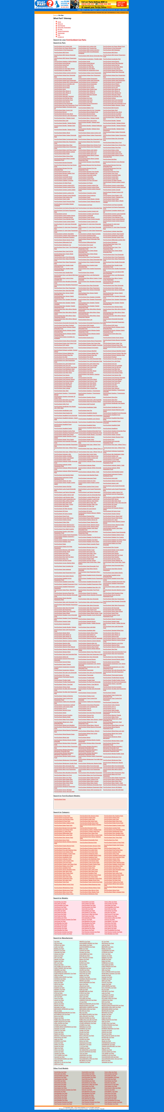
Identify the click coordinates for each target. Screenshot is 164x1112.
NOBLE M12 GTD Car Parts (62, 1019)
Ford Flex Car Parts (110, 912)
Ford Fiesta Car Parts (60, 912)
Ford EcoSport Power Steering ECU (64, 525)
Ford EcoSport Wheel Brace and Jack (113, 731)
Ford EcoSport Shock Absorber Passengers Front (111, 595)
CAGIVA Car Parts (84, 950)
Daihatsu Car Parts (107, 957)
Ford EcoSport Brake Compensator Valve (65, 139)
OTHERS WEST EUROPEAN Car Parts (65, 1027)
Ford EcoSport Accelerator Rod (111, 59)
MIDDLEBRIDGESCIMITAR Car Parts (64, 1012)
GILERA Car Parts (84, 970)
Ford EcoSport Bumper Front (62, 171)
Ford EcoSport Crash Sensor (86, 217)
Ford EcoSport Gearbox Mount (86, 397)
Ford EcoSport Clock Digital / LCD (112, 195)
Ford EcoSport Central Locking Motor (113, 185)
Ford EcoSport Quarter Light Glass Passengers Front (64, 532)
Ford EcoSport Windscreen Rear (112, 760)
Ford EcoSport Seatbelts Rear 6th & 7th (89, 587)
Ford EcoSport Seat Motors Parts (113, 866)
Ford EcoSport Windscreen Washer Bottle (90, 763)
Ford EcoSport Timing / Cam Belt (63, 684)
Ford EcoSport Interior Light (111, 483)
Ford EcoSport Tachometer (85, 670)
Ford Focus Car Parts (60, 914)
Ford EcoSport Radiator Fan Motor (88, 540)
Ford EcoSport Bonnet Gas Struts (112, 112)
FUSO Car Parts (106, 968)
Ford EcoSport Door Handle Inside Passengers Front (112, 266)
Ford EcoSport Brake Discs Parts (89, 823)
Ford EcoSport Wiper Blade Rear (63, 779)
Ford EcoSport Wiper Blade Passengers (114, 777)
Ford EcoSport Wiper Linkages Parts (114, 892)
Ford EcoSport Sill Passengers (62, 609)
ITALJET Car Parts (107, 982)
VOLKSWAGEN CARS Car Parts (88, 1058)
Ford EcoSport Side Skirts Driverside (88, 605)
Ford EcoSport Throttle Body (86, 677)
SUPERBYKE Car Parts (108, 1044)
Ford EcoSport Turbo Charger (111, 705)
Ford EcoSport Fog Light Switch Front (64, 363)
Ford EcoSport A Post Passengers (63, 50)
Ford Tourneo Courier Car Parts (113, 932)
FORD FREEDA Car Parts (109, 966)
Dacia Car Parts (58, 955)
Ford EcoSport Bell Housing (111, 108)
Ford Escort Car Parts (60, 907)
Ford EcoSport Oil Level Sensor (87, 508)
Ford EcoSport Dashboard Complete (113, 235)
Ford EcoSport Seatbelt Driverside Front (89, 581)
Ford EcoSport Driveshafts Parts (89, 840)
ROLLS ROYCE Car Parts (86, 1035)
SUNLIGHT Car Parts (85, 1044)
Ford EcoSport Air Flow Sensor (111, 68)
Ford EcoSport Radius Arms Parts (63, 866)
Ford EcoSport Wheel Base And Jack (113, 725)
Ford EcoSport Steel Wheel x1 (111, 633)
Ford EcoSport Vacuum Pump (62, 710)
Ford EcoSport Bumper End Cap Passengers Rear (112, 169)
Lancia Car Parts (84, 995)
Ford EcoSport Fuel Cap (110, 363)
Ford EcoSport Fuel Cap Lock (62, 365)
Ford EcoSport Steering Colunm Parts (90, 875)
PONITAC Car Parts (59, 1030)
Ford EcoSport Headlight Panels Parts (114, 855)
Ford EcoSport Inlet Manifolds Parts (90, 859)
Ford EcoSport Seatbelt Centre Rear (64, 581)
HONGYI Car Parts (84, 977)
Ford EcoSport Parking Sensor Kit (87, 519)
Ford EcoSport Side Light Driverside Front (66, 602)
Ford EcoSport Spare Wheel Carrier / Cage (90, 613)
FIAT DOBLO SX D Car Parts (62, 966)
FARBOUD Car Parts (107, 963)
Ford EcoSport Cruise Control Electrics (114, 219)
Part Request (61, 25)
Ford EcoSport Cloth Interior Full (63, 197)
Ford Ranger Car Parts (60, 926)
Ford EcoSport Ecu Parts (111, 840)
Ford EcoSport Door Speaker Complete (89, 297)
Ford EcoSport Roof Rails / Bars (87, 553)
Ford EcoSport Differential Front (63, 242)
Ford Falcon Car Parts (111, 910)
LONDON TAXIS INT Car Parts (88, 1000)
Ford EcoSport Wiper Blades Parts (89, 892)
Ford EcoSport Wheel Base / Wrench (88, 725)
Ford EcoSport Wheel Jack (61, 737)
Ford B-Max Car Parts (60, 902)
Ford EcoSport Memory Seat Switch (88, 501)
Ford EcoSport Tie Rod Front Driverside (89, 682)
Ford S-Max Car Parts (111, 926)
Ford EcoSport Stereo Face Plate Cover (89, 652)
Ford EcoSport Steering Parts (62, 875)
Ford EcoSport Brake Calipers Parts (64, 823)
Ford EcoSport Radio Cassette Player (88, 544)
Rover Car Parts (83, 1037)
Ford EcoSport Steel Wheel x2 (62, 634)
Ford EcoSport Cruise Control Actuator (89, 219)
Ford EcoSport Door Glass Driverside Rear (90, 259)
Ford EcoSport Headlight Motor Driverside (66, 422)
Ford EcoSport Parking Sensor (62, 519)
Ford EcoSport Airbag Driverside (63, 78)
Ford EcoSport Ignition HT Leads (112, 458)
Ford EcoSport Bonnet (60, 112)
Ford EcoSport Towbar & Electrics (63, 696)
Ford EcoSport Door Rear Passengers (64, 288)
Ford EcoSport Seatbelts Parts (62, 868)
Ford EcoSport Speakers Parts (88, 873)
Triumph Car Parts (59, 1053)
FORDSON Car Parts (85, 968)
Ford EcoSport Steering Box (111, 636)
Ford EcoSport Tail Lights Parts (62, 880)
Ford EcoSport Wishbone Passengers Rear (90, 787)
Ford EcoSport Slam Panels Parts (63, 873)
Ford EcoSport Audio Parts (87, 819)
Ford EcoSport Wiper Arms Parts (63, 892)
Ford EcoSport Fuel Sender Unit (63, 383)
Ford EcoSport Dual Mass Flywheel (64, 325)
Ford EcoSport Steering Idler (62, 643)
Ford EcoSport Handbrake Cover (112, 407)
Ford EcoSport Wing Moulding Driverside (65, 772)
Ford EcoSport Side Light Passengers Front (90, 602)
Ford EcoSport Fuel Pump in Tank (87, 381)
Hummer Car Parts (107, 977)
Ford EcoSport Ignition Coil (110, 456)
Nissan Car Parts (59, 1018)
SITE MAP (125, 10)
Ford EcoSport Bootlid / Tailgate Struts (64, 129)
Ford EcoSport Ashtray (109, 98)
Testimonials (61, 33)
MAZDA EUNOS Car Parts (86, 1005)
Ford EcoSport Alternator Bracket (87, 94)
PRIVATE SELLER (101, 12)
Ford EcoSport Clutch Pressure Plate (64, 201)
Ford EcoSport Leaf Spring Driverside (64, 492)
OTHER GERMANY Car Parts (87, 1023)
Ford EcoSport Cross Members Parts (114, 829)
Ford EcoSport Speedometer (62, 624)
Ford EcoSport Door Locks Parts (63, 835)
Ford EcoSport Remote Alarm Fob (87, 547)
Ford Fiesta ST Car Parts (89, 912)
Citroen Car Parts (59, 954)
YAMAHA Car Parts (84, 1062)
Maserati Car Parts (107, 1003)
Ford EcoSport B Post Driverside (63, 103)
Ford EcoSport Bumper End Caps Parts (65, 828)
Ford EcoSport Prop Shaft (110, 526)
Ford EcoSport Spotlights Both (86, 630)
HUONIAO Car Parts (60, 979)
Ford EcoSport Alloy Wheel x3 (111, 91)
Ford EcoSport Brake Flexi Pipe (112, 147)
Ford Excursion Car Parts (89, 907)
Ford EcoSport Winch (84, 737)
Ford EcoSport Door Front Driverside (113, 254)
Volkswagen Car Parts (85, 1057)
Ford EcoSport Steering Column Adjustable (90, 638)
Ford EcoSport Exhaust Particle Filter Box (114, 353)
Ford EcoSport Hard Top (85, 410)
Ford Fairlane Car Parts (88, 910)
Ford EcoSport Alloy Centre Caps (87, 89)
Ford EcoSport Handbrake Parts (63, 855)
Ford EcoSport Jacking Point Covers (88, 486)
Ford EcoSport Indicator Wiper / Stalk (88, 472)
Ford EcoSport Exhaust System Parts (90, 848)
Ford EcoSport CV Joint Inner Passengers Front (111, 224)
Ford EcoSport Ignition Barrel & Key (88, 456)
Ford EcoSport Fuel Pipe (85, 377)
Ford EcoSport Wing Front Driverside (88, 766)
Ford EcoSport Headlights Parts (63, 857)
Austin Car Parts (58, 947)
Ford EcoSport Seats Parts (87, 868)
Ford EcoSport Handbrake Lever (63, 410)
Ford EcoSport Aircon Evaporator (87, 84)
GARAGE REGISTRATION (89, 12)
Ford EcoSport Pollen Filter (61, 522)
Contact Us (61, 37)
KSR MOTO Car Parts (108, 991)
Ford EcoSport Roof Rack (61, 553)
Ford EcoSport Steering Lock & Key (113, 643)
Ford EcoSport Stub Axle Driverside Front (114, 652)
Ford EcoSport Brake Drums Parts (113, 823)
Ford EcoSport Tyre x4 (109, 708)
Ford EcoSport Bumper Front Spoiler (88, 171)
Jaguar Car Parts (106, 984)
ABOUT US (85, 10)
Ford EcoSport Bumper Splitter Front (64, 173)
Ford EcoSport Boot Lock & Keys (87, 120)
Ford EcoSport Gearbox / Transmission (89, 391)
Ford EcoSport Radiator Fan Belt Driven (89, 537)
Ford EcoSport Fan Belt (60, 357)
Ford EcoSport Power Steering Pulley (113, 525)
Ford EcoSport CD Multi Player (62, 183)
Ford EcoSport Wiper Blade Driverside (89, 777)
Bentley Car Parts (59, 948)
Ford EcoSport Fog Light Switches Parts (65, 850)
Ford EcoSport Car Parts (76, 40)
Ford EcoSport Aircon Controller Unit (64, 84)
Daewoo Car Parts (107, 955)
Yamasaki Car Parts (107, 1062)
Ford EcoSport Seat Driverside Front (88, 566)
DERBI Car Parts (106, 959)
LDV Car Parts (58, 996)
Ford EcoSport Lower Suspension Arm (65, 499)
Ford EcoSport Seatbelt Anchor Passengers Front (62, 579)
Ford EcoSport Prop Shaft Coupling (64, 529)
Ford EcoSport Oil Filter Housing (63, 508)
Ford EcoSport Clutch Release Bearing (89, 201)
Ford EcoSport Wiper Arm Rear (63, 777)
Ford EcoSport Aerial (84, 61)
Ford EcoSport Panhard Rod (86, 516)
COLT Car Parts (106, 954)
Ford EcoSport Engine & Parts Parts (114, 842)
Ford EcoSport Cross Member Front (113, 217)
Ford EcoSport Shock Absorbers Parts (64, 869)
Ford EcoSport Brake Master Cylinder (64, 152)
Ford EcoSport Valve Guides (111, 710)
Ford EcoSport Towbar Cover (86, 696)
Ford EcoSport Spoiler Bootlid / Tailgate (65, 627)
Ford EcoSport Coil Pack (85, 205)
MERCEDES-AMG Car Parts (87, 1009)
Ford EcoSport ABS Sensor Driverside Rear (90, 55)
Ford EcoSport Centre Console (111, 189)
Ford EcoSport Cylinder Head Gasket (113, 234)
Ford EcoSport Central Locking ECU (64, 185)
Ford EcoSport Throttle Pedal (86, 680)
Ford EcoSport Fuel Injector (62, 375)
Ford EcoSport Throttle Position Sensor (114, 680)
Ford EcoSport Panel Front (61, 516)
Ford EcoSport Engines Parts (62, 848)
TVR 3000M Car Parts (108, 1053)
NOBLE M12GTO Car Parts (109, 1019)
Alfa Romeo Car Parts (108, 943)
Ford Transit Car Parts (88, 933)
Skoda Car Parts (106, 1041)
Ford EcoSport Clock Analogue (87, 195)
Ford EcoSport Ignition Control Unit (88, 458)
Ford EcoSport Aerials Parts (87, 817)
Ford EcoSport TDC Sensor (62, 675)
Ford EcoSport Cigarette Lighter (87, 193)
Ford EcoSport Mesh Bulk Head (112, 501)
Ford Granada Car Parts (88, 917)
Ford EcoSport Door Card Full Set (63, 251)
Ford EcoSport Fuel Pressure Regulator (114, 377)
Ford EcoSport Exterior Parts (112, 848)
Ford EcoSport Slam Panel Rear (112, 609)
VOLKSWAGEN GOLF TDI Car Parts (112, 1058)
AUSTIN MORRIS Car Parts (87, 947)
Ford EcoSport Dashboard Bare (87, 235)
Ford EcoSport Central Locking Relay (88, 187)
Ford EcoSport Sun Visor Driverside (88, 657)
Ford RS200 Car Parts (88, 926)
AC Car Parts (105, 941)
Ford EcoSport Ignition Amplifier (63, 456)
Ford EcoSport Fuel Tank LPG (111, 383)
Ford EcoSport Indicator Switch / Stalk (113, 465)
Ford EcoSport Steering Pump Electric (89, 645)
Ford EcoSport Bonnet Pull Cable (87, 115)
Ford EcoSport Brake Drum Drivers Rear (114, 145)
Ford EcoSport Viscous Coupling (63, 715)
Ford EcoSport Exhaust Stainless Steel (114, 355)
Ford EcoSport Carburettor (85, 177)
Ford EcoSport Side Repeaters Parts (114, 869)
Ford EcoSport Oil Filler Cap (86, 506)
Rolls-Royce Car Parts (60, 1037)
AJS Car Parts (58, 943)
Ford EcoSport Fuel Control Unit (87, 367)
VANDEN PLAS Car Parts (109, 1055)
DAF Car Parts (58, 957)
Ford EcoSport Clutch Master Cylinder (89, 199)
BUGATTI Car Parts (59, 950)
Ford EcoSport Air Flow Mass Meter (113, 67)
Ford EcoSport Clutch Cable (62, 199)
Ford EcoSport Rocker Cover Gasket (113, 550)
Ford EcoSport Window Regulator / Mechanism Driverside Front (88, 747)
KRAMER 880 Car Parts (86, 991)
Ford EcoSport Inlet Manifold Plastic (88, 475)
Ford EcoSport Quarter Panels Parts (90, 864)
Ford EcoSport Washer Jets (86, 717)
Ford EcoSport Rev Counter (111, 547)
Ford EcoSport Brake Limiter (111, 150)
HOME (79, 10)
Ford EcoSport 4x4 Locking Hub (63, 46)
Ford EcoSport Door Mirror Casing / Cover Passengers (113, 279)
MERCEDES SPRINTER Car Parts (64, 1009)
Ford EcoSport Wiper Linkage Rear (113, 779)
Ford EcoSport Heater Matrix (86, 437)
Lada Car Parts (106, 993)
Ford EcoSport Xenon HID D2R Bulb (113, 790)
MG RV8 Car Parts (84, 1011)
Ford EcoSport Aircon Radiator (111, 85)
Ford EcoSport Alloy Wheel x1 (62, 91)
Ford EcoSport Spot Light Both (86, 627)
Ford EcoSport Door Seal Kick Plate (64, 290)
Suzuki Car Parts (59, 1046)
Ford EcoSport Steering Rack (111, 645)
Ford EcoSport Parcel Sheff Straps (63, 518)
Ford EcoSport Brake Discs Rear (63, 145)
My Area (60, 29)
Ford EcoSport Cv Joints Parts (62, 831)
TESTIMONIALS (111, 12)
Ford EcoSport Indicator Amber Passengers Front (111, 462)
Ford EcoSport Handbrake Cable (87, 407)
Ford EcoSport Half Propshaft (86, 404)
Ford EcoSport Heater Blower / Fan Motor (90, 434)
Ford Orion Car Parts (110, 923)
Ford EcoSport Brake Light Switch (87, 150)
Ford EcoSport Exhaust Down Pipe (112, 345)
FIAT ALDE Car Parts (107, 964)
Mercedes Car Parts (59, 1007)
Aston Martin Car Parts (85, 945)
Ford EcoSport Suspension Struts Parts (91, 878)
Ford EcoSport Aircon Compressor (88, 82)
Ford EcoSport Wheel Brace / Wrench (88, 731)
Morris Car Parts (58, 1016)
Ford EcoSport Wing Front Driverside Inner (66, 767)
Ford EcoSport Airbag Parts (111, 817)
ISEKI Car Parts (106, 980)
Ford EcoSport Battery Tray (86, 108)
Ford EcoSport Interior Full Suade (112, 481)
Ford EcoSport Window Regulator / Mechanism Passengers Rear (88, 753)
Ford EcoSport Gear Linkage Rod (87, 388)
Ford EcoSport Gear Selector (111, 388)
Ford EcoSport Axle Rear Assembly (113, 101)
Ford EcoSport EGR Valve (110, 325)
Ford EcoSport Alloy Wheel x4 (62, 93)
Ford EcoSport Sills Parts (111, 871)
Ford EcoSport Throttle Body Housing (113, 677)
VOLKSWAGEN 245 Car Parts (110, 1057)
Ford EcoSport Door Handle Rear (63, 272)
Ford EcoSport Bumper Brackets (63, 162)
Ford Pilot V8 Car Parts (60, 925)
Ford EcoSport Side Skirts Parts (63, 871)
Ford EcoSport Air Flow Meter (86, 68)
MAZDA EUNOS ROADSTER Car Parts (113, 1005)
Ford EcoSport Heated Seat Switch (64, 434)
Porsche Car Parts (107, 1030)
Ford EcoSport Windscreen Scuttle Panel (65, 763)
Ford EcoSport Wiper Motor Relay (63, 783)
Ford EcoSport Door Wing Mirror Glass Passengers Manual (89, 316)
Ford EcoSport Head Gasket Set (63, 413)
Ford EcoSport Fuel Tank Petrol (63, 384)
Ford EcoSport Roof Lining (110, 551)
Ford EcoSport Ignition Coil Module (64, 458)
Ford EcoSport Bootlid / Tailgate (112, 120)
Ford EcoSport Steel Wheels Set (87, 636)
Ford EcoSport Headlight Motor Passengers (90, 422)
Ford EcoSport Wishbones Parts (89, 894)
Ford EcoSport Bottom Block (62, 133)
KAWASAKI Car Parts (85, 987)
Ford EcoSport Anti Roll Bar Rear (63, 98)
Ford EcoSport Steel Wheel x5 (62, 636)
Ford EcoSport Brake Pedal (61, 153)
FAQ (118, 12)
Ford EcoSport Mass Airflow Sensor (64, 501)
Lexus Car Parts (58, 998)
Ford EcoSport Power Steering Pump (64, 526)
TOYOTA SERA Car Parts (109, 1051)
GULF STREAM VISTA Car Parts (111, 971)
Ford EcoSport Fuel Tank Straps (87, 384)
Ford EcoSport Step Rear (110, 649)
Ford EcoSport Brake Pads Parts (63, 825)
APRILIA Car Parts (59, 945)
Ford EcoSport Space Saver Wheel (113, 611)
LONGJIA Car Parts (107, 1000)
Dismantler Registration (64, 27)
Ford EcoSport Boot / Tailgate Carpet (64, 118)
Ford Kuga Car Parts (60, 921)
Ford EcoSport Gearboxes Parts (89, 853)
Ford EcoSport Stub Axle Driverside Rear (65, 654)
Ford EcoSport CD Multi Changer (112, 180)
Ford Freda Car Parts (60, 916)
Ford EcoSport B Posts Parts (62, 821)
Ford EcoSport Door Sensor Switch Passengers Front (113, 293)
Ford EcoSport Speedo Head (111, 621)
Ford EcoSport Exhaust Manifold (87, 351)
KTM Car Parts (58, 993)
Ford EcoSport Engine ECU (86, 337)
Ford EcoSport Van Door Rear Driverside (89, 712)
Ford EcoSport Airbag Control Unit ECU (65, 73)
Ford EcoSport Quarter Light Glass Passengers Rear (88, 532)
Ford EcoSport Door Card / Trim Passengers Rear (112, 248)
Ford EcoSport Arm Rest (85, 98)
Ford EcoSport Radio (60, 544)
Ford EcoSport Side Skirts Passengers (114, 605)
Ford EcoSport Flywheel (110, 357)
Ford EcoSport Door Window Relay (113, 306)
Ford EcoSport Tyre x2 (60, 708)
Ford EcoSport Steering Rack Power (88, 647)
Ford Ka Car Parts (110, 919)
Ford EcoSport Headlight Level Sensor (89, 419)
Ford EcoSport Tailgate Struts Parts (90, 880)
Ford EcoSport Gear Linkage (62, 388)
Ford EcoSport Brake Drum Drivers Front (89, 145)
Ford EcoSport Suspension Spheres (64, 670)
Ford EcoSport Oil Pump (61, 511)
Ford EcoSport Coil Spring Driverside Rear (90, 208)
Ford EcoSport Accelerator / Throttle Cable (90, 59)
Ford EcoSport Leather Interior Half (64, 495)
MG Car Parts (58, 1011)
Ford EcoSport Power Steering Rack (88, 526)
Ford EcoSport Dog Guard (85, 245)
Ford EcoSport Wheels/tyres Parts (63, 888)
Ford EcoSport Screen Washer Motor (64, 563)
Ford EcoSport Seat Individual (62, 569)
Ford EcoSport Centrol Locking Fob (64, 193)
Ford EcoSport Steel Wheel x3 (86, 634)
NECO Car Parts (106, 1016)
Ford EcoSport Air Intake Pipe (62, 70)
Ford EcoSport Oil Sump (85, 511)
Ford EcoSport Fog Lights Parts (88, 850)
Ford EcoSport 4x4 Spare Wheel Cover (114, 46)
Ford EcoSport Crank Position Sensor (64, 215)
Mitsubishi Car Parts (107, 1012)
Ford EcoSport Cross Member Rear (64, 219)
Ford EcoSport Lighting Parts (112, 860)
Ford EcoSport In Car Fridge (111, 459)
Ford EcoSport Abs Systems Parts (113, 816)
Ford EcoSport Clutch (84, 197)
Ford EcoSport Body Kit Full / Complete (89, 110)
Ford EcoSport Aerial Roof (61, 65)
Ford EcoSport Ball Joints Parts (88, 821)
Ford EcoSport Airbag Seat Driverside (88, 80)
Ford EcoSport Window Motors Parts (90, 888)
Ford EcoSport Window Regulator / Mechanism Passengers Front (64, 753)
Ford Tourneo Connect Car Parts (63, 932)
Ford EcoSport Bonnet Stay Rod (112, 115)
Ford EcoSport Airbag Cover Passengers (89, 73)
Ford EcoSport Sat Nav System (87, 560)
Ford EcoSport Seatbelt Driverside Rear (114, 581)
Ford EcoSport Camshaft (61, 175)
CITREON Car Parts (107, 952)
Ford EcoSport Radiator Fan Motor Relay (114, 540)
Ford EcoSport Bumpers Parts (88, 828)
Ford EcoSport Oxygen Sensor (111, 513)
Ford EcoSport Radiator (85, 535)
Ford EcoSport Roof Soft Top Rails (88, 557)
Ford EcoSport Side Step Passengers (88, 608)
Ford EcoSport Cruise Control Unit (87, 221)
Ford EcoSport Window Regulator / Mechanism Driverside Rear (64, 750)
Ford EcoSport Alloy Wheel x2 (86, 91)
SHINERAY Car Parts (60, 1041)
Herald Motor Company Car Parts (111, 973)
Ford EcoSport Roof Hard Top (86, 551)
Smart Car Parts (58, 1042)
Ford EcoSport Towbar (109, 692)
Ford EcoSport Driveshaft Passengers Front (90, 323)
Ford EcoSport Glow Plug (110, 399)
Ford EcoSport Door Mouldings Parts (114, 835)
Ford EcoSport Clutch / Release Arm (113, 197)
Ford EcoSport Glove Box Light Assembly (89, 399)
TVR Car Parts (83, 1053)
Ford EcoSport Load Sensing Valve (64, 497)
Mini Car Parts (83, 1012)
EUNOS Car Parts (84, 963)
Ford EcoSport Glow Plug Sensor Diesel (89, 401)
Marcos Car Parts (59, 1003)
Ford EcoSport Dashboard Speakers (64, 237)
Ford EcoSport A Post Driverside (112, 48)
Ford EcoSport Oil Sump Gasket (63, 513)
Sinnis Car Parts (83, 1041)
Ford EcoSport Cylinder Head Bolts (64, 234)
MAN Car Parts (106, 1002)
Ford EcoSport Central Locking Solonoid (114, 187)
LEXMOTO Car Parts (107, 996)
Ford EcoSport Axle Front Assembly (113, 100)
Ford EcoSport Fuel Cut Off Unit (112, 367)
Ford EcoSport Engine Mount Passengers (90, 341)
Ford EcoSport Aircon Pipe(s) (111, 84)
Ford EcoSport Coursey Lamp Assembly (114, 214)
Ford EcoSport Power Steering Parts (114, 862)
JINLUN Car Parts (84, 986)
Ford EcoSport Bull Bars (110, 159)
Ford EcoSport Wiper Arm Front (63, 775)
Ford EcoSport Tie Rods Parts (112, 880)
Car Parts (57, 941)
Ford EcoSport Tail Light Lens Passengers (90, 672)
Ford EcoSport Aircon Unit (110, 87)
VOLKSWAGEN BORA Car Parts (63, 1058)
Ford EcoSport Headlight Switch (63, 428)
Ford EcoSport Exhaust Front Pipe (63, 347)
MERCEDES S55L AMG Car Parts (111, 1007)
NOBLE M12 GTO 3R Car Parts (88, 1019)
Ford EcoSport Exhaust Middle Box (64, 353)
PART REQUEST (93, 10)
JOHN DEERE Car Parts (108, 986)
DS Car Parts (83, 961)
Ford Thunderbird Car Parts (112, 930)
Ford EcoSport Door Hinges (86, 272)
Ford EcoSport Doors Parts (61, 840)
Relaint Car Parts (59, 1034)
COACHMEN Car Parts (85, 954)
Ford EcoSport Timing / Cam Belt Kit (88, 684)
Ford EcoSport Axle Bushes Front (63, 100)
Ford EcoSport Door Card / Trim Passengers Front (87, 248)
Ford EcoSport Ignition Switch (62, 459)
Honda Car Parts (106, 975)
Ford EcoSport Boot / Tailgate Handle (88, 118)
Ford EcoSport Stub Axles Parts (63, 876)
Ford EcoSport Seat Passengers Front (64, 572)
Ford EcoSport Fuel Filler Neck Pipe (64, 371)
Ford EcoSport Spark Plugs (110, 613)
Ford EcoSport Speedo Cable (62, 621)
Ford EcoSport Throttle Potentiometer (64, 682)
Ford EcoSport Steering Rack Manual (64, 647)
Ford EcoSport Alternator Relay (111, 94)
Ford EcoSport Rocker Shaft (62, 551)
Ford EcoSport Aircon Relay (62, 87)
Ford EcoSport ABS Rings (110, 52)
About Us (60, 24)
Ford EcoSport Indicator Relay (86, 465)
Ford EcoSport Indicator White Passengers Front (111, 468)
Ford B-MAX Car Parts (88, 902)
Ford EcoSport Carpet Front (86, 178)
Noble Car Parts (106, 1018)
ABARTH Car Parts (84, 941)
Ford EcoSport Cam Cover (110, 173)
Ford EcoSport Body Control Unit (63, 110)
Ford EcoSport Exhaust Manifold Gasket (114, 351)
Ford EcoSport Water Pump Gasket (64, 719)
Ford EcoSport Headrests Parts (88, 857)
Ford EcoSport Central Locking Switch (64, 189)
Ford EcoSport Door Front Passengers (89, 257)
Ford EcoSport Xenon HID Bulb (63, 790)
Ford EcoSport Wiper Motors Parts (63, 894)
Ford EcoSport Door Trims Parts (113, 837)
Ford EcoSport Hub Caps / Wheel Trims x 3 (90, 448)
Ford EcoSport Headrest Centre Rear (64, 431)
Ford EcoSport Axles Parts (111, 819)
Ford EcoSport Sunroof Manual (87, 662)
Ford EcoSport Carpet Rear (110, 178)
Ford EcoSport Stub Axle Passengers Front (90, 654)
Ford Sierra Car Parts (111, 928)
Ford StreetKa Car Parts (61, 930)
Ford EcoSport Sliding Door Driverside (64, 611)
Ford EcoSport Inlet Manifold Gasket (113, 472)
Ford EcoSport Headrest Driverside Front (89, 431)
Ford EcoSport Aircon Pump (86, 85)
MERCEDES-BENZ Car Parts (110, 1009)
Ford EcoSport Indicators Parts (62, 859)
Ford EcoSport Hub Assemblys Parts (114, 857)
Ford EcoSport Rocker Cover (86, 550)
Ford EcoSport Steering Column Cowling (65, 641)
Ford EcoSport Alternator (61, 94)
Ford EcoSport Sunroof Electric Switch (113, 659)
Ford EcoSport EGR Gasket (86, 325)
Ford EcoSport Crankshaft (85, 215)
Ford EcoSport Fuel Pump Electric (112, 379)
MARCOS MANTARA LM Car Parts (89, 1003)
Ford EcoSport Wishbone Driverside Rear (114, 785)
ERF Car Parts (58, 963)
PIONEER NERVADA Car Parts (110, 1028)
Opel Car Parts (106, 1021)
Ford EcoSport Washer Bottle (62, 717)
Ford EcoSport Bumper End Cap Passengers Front (87, 169)
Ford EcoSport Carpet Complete (63, 178)
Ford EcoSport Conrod (60, 214)
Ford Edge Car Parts (110, 905)
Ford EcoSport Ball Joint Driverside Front (114, 103)
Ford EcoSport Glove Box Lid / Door (64, 399)
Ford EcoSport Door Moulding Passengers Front (111, 282)
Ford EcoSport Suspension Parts (63, 878)
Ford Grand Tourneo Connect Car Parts (65, 919)
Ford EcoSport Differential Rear (87, 242)
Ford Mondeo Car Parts (60, 923)
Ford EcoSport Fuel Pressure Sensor (64, 379)
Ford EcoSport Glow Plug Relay (63, 401)
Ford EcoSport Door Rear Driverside (88, 285)
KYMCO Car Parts (84, 993)
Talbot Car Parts (58, 1048)
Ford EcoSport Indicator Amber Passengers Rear (62, 465)
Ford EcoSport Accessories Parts (63, 817)
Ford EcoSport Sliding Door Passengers (89, 611)
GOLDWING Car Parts (60, 971)
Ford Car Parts (83, 966)
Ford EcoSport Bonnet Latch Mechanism (65, 115)
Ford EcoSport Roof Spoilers (111, 557)
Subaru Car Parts (59, 1044)
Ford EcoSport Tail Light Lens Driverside (65, 672)
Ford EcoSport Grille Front (61, 404)
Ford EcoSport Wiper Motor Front (63, 781)
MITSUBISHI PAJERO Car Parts (88, 1014)
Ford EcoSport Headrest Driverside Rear (114, 431)
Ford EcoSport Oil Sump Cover (111, 511)
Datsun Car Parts (84, 959)
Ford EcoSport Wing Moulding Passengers (90, 772)
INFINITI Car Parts (84, 980)
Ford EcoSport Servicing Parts (112, 868)
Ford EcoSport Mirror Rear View (87, 502)
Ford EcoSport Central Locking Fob (88, 185)
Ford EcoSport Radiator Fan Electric (64, 540)
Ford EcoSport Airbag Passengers (87, 78)
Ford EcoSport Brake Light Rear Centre (65, 150)
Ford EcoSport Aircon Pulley (62, 85)
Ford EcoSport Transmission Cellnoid (64, 705)
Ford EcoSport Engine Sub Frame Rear (89, 343)
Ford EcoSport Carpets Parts (112, 828)
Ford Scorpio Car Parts (60, 928)
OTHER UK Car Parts (60, 1025)
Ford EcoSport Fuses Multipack (63, 386)
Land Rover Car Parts (108, 995)
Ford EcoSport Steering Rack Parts (114, 875)
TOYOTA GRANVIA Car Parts (87, 1051)
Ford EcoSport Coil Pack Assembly (113, 205)
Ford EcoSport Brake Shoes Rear (63, 156)
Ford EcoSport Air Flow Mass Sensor (64, 68)
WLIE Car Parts (106, 1060)
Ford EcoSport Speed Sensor (86, 619)
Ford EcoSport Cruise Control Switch (64, 221)
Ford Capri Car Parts (60, 903)
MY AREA (118, 10)
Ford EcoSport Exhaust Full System (88, 347)
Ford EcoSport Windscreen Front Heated (65, 760)
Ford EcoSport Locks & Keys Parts (89, 862)
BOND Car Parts (106, 948)
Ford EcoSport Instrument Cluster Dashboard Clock (63, 478)
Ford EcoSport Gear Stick (61, 391)
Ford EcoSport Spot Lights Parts (113, 873)
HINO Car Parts (58, 975)
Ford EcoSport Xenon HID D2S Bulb (64, 791)
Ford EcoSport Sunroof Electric (87, 659)
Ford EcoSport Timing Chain (62, 687)
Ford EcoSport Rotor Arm (61, 558)
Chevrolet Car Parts (59, 952)
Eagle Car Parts (106, 961)
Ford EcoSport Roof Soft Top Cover (113, 555)
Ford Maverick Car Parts (88, 921)
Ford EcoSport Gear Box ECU (86, 386)
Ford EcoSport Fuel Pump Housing (64, 381)
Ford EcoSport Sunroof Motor (111, 662)
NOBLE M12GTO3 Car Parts (62, 1021)
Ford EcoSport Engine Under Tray (112, 343)
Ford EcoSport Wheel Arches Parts (64, 884)
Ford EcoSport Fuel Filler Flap (111, 369)
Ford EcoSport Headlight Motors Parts (90, 855)
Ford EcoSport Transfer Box (111, 702)
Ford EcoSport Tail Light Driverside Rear (114, 670)
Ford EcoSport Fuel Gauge (85, 372)
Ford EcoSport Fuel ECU (85, 369)
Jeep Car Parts (58, 986)
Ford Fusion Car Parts (88, 916)
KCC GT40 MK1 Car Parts (109, 987)
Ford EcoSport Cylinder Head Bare (112, 231)
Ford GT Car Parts (87, 919)
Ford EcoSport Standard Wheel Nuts (113, 630)
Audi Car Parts (106, 945)
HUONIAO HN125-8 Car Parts (87, 979)
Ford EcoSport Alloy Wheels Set (112, 93)
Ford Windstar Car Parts (111, 933)
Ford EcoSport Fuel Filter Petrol (63, 372)
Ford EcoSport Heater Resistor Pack (113, 437)
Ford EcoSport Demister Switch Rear (88, 237)
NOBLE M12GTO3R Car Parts (87, 1021)
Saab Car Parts (58, 1039)
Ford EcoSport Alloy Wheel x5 (86, 93)
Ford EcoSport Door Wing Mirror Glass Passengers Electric (65, 316)
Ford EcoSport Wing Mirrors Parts (89, 890)
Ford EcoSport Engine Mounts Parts (64, 846)
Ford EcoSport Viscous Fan (86, 715)
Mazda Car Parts (59, 1005)
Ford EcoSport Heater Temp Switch (64, 439)
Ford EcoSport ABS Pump (61, 52)
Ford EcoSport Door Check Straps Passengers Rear (87, 254)
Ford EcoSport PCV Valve (110, 519)
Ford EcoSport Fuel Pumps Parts (113, 850)
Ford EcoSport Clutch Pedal (111, 199)
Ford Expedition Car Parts (112, 907)
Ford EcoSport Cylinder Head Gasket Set (65, 235)
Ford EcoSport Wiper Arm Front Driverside (90, 775)
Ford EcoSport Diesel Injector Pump (64, 240)
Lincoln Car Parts (59, 1000)
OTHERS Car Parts (84, 1025)
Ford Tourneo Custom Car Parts (63, 933)
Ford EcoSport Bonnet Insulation (112, 114)
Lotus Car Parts (58, 1002)
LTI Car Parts (83, 1002)
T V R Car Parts (83, 1046)
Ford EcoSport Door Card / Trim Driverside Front (112, 244)
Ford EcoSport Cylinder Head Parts (90, 831)
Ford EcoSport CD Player (85, 183)
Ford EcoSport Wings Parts (111, 890)
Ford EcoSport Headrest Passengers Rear (90, 433)
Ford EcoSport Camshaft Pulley (112, 175)
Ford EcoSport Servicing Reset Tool (64, 593)
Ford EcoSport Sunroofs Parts (112, 876)
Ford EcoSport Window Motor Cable (113, 740)
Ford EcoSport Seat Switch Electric (113, 572)
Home (55, 15)
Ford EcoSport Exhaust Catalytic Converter (90, 345)
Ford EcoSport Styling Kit (61, 657)
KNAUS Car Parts (59, 991)
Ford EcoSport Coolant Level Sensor (88, 214)
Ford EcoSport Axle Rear (85, 101)
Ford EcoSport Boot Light (61, 120)
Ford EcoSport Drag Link (85, 319)
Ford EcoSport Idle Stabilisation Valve (113, 454)
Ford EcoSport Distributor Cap (62, 245)
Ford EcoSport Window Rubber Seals (113, 753)
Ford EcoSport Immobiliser (85, 459)
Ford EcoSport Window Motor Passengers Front (111, 744)
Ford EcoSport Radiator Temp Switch (88, 541)
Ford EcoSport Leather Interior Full (112, 492)
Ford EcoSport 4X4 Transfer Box (87, 48)
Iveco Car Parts (83, 984)
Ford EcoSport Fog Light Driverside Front (65, 358)
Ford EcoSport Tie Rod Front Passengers (114, 682)
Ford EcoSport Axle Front (85, 100)
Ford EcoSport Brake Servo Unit (87, 153)
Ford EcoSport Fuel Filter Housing (112, 371)
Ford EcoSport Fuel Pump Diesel (87, 379)
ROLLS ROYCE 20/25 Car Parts (111, 1035)
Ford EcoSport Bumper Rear (111, 171)
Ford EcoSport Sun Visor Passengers (113, 657)
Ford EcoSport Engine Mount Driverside (65, 341)
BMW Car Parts (83, 948)
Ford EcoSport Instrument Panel (87, 478)
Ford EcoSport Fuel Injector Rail (112, 375)
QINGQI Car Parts (107, 1032)
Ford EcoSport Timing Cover (86, 687)
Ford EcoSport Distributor (110, 242)
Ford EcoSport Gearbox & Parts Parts (64, 853)
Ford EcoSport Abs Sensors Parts (89, 816)
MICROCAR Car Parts (108, 1011)
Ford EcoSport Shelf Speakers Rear (113, 593)
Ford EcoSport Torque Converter (87, 692)
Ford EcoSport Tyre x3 (84, 708)
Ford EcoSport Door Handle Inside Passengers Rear (63, 269)
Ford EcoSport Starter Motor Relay (88, 633)
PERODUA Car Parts (85, 1027)
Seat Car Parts (106, 1039)
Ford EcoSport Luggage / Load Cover (88, 499)
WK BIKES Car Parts (85, 1060)
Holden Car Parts (84, 975)
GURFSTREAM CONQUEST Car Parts (65, 973)
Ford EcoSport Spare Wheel (62, 613)
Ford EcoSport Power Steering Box (88, 522)
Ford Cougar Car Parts (111, 903)
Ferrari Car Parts (58, 964)
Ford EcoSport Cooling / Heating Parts (90, 829)
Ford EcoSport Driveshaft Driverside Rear (65, 323)
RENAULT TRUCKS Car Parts (62, 1035)
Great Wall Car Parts (85, 971)
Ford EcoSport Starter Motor (62, 633)
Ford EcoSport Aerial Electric (111, 61)
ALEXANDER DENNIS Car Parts (88, 943)
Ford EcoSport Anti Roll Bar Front (112, 96)
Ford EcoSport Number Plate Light (88, 504)
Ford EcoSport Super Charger (62, 664)
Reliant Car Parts (84, 1034)
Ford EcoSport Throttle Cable (62, 680)
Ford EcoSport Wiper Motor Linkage (88, 781)
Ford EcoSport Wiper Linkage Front (88, 779)
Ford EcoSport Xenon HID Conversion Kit (90, 790)
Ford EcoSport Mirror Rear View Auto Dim (114, 502)
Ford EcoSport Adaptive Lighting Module (65, 61)
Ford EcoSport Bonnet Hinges (86, 114)
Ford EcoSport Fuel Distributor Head (64, 369)
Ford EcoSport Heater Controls (111, 434)
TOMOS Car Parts (107, 1050)
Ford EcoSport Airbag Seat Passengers (114, 80)
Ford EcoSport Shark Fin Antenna (87, 593)
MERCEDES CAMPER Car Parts (88, 1007)
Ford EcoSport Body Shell (110, 110)
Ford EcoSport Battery (84, 105)
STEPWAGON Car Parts (108, 1042)
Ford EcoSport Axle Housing (62, 101)
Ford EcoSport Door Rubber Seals (112, 288)
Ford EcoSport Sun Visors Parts (89, 876)
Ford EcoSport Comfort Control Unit (88, 211)
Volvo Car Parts (58, 1060)
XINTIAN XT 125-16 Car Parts (62, 1062)
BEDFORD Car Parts (107, 947)
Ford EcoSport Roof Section (111, 553)
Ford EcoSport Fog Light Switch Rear (88, 363)
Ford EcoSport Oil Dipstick (61, 506)
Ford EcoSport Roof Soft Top (62, 555)
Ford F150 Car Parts (87, 909)
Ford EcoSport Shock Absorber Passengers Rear (62, 598)
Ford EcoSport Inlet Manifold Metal (64, 475)
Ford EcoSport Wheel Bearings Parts (90, 884)
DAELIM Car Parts (84, 955)
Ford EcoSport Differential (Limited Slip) (114, 240)
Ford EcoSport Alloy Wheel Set (111, 89)
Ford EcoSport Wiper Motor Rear (112, 781)
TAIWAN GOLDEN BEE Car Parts (111, 1046)
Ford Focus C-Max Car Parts (90, 914)
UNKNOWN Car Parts (85, 1055)
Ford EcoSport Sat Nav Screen (111, 558)
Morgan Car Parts (107, 1014)
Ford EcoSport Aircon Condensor (112, 82)
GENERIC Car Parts (60, 970)
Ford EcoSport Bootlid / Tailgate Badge (65, 123)
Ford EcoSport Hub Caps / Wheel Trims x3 (90, 452)
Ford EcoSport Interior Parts (112, 859)
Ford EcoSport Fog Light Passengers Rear (90, 361)
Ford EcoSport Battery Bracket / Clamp (114, 105)
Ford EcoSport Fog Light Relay (111, 361)
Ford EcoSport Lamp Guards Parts (64, 860)
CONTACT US (124, 12)
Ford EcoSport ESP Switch (61, 345)
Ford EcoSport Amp (83, 96)
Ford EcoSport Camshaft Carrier (87, 175)
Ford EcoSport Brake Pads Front (87, 152)
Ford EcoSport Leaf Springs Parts (89, 860)
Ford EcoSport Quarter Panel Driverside (114, 532)
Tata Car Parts (106, 1048)
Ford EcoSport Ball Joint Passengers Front (66, 105)
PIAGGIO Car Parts (59, 1028)
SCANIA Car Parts (84, 1039)
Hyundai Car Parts (59, 980)
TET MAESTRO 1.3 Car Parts (87, 1050)
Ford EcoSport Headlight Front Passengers (90, 415)
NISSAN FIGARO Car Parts (87, 1018)
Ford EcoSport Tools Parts (61, 882)
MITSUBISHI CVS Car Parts (62, 1014)
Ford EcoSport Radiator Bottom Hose (113, 535)
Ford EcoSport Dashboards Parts (113, 831)
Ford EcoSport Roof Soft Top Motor (64, 557)
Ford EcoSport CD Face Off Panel (87, 180)
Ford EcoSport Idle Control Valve (87, 454)
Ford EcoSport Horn (108, 439)
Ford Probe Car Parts (88, 925)
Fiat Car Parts (83, 964)
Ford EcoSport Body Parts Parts (113, 821)
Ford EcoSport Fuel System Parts (63, 852)
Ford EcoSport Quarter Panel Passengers (65, 535)
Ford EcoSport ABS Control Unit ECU (88, 50)
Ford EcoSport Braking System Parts (114, 825)
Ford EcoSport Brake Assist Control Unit (89, 133)
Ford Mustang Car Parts (88, 923)
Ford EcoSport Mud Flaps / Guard (63, 504)
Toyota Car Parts (58, 1051)
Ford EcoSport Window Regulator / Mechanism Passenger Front (88, 750)
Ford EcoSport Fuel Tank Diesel (87, 383)
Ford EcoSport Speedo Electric (87, 621)
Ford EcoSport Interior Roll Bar (62, 486)
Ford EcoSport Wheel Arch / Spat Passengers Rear (112, 722)
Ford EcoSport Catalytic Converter (63, 180)
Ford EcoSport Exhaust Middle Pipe (88, 353)
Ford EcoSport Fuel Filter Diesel (87, 371)
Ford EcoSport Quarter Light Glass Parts (65, 864)
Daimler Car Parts (59, 959)
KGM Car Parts (83, 989)
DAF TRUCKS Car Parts (86, 957)
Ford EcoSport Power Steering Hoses (88, 525)
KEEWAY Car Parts (59, 989)
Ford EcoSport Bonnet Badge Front (88, 112)
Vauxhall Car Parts (59, 1057)
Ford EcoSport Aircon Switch (86, 87)
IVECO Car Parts (59, 984)
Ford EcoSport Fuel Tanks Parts (89, 852)
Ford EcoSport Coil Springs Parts (63, 829)
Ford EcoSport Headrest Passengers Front (66, 433)
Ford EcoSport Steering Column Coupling (114, 638)
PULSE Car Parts (84, 1032)
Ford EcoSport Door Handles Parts (113, 833)
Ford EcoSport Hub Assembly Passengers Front (111, 442)
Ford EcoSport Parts (60, 799)
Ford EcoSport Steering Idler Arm (87, 643)
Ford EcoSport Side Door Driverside (88, 599)
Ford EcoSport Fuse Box (110, 384)
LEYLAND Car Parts (85, 998)
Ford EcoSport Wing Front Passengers (114, 767)
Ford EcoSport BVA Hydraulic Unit (87, 173)
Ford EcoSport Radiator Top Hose (112, 541)
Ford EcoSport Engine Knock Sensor (113, 337)
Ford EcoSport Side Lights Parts (89, 869)
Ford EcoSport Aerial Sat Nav (111, 65)
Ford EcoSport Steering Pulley (62, 645)
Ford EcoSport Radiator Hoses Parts (114, 864)
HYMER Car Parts (107, 979)
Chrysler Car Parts (84, 952)
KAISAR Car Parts (59, 987)
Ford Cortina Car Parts (88, 903)
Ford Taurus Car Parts (88, 930)
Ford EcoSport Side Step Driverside (64, 608)
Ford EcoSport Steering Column (63, 638)
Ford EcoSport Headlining (110, 428)
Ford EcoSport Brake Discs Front (112, 142)
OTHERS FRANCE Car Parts (110, 1025)
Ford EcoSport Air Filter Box (86, 67)
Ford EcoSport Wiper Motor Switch (88, 783)
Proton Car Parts (58, 1032)
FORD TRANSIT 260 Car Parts (63, 968)
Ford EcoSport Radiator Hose (62, 541)
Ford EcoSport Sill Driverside (111, 608)
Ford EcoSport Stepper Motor (62, 652)
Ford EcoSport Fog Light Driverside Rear (89, 358)
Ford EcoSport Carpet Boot (110, 177)
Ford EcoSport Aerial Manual (62, 63)
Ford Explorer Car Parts (60, 909)
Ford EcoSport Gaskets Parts (112, 852)
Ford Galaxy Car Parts (111, 916)
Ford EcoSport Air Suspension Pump (88, 70)
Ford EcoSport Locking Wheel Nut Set (89, 497)
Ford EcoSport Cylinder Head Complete (89, 234)
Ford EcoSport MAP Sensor (111, 499)
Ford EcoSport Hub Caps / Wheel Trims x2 (66, 452)
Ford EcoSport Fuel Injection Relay (113, 372)
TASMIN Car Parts (84, 1048)
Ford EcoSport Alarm (60, 89)
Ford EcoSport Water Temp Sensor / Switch (90, 719)
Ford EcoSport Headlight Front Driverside (114, 413)
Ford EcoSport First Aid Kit (85, 357)
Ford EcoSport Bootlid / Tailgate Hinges (114, 123)
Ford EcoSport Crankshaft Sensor (63, 217)
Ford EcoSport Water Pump (111, 717)
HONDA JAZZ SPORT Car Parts (63, 977)
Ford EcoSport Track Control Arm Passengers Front (63, 699)
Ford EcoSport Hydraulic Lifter (62, 454)
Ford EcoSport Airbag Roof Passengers (65, 80)
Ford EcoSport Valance (84, 710)
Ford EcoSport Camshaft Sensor (63, 177)
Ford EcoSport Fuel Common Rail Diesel (65, 367)
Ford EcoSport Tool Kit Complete (112, 687)
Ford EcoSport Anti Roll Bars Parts (63, 819)
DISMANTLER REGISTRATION (107, 10)
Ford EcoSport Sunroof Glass (62, 662)
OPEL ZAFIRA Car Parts (61, 1023)
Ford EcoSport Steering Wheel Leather (114, 647)
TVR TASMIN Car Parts (60, 1055)
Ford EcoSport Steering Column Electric (89, 641)
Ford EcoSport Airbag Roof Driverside (113, 78)
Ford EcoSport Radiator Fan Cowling (113, 537)
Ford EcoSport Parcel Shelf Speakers (88, 518)
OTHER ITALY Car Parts (108, 1023)
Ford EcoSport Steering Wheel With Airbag (66, 649)
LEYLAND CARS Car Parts (109, 998)
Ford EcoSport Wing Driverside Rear (64, 766)
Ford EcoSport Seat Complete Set (63, 566)
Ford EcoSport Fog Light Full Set (112, 358)
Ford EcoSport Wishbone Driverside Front (90, 785)
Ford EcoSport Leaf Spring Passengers (89, 492)
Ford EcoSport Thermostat (85, 675)
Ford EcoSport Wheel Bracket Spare (64, 734)
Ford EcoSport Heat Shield (110, 433)
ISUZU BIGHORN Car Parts (87, 982)
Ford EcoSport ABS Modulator (111, 50)
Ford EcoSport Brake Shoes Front (112, 153)
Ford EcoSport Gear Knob (110, 386)
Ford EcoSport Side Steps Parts (89, 871)
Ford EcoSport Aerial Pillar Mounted (113, 63)
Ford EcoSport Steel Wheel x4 (111, 634)
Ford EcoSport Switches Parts (112, 878)
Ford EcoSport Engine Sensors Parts (90, 846)
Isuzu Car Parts (58, 982)
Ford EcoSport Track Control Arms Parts (91, 882)
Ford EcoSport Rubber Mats (86, 558)
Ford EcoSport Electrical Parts (88, 842)
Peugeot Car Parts (107, 1027)
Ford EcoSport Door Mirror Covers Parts (91, 835)
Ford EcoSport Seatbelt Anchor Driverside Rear (111, 575)
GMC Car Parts (106, 970)
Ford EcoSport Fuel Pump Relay (112, 381)
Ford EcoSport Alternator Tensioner (64, 96)
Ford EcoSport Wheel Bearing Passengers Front (111, 727)
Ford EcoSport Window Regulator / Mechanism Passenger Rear (112, 750)
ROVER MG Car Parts (108, 1037)
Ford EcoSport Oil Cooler (110, 504)
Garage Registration (63, 31)
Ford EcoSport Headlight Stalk (111, 425)
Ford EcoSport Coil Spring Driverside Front (66, 208)
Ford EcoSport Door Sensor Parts (63, 837)
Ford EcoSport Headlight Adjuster (87, 413)
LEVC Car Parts (83, 996)
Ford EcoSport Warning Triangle (112, 715)
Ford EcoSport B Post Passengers (88, 103)
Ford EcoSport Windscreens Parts (63, 890)
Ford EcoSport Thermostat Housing (113, 675)
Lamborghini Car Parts (60, 995)
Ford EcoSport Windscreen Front (112, 757)
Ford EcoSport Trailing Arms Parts (113, 882)
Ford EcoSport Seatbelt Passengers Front (66, 584)
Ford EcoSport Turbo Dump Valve (63, 706)
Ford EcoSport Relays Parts (87, 866)
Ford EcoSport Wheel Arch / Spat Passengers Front (87, 722)
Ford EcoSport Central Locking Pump (64, 187)
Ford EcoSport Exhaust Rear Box (63, 355)
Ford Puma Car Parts (110, 925)
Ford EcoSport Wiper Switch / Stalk (113, 783)
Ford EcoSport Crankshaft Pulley (112, 215)
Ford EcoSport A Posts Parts (62, 816)
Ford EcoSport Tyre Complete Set (87, 706)
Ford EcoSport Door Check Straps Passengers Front (63, 254)
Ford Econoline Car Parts (61, 905)
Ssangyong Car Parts (85, 1042)
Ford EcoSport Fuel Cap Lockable (87, 365)
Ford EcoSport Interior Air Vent (62, 481)
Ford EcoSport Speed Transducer (112, 619)
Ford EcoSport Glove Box (110, 397)
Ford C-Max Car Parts (111, 902)
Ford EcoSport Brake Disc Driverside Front (90, 139)
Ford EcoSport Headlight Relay (87, 425)
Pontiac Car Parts (84, 1030)
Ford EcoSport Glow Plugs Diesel (112, 401)
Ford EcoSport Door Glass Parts (89, 833)
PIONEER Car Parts (85, 1028)
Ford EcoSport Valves (60, 712)
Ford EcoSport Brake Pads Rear (112, 152)
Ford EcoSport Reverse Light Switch (64, 550)
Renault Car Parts (107, 1034)
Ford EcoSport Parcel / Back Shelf (112, 516)
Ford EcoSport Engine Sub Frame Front (65, 343)
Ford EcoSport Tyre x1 (109, 706)
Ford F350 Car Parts (60, 910)
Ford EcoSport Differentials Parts (63, 833)
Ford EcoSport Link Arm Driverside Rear (89, 495)
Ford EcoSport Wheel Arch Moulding (64, 725)
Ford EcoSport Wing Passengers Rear (113, 772)
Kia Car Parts (105, 989)
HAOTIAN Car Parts (85, 973)
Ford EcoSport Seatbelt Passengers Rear (90, 584)
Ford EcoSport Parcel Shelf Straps (112, 518)
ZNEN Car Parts (58, 1064)
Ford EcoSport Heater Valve (86, 439)
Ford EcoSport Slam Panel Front (87, 609)
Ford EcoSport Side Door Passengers (113, 599)
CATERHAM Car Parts (108, 950)
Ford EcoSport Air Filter (60, 67)
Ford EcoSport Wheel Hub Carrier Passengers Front (112, 734)
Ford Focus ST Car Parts (112, 914)
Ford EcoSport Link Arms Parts (62, 862)
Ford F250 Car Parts (110, 909)
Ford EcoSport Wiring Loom (62, 785)
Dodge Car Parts (58, 961)
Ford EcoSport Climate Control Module (65, 195)
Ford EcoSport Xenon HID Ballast (112, 787)
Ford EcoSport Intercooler (110, 478)
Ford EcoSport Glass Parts (111, 853)
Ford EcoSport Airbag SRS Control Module (66, 82)
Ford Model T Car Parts (111, 921)
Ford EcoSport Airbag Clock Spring (113, 70)
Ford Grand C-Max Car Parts (113, 917)
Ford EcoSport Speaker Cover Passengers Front (111, 615)
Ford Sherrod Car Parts (88, 928)
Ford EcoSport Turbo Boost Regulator (88, 705)
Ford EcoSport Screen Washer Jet (112, 560)
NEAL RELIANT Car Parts (86, 1016)
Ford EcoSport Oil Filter (109, 506)
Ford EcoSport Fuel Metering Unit (63, 377)
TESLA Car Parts (59, 1050)
